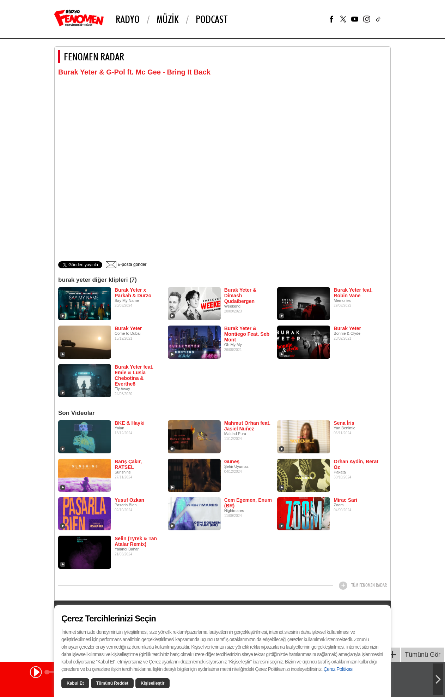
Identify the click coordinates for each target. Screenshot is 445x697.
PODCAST (211, 19)
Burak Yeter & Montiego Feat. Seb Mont (246, 334)
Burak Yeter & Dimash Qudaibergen (240, 295)
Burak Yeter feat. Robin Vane (353, 292)
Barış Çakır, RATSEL (128, 464)
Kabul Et (75, 683)
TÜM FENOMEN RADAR (369, 585)
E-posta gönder (126, 264)
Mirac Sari (345, 500)
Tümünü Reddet (112, 683)
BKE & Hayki (130, 423)
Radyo (128, 19)
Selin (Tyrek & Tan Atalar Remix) (136, 541)
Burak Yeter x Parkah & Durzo (133, 292)
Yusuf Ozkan (129, 500)
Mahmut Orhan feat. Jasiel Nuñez (247, 425)
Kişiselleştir (152, 683)
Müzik (168, 19)
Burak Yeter (128, 328)
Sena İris (344, 423)
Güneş (232, 461)
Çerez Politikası (338, 669)
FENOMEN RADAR (94, 56)
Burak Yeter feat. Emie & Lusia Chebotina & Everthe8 (134, 375)
